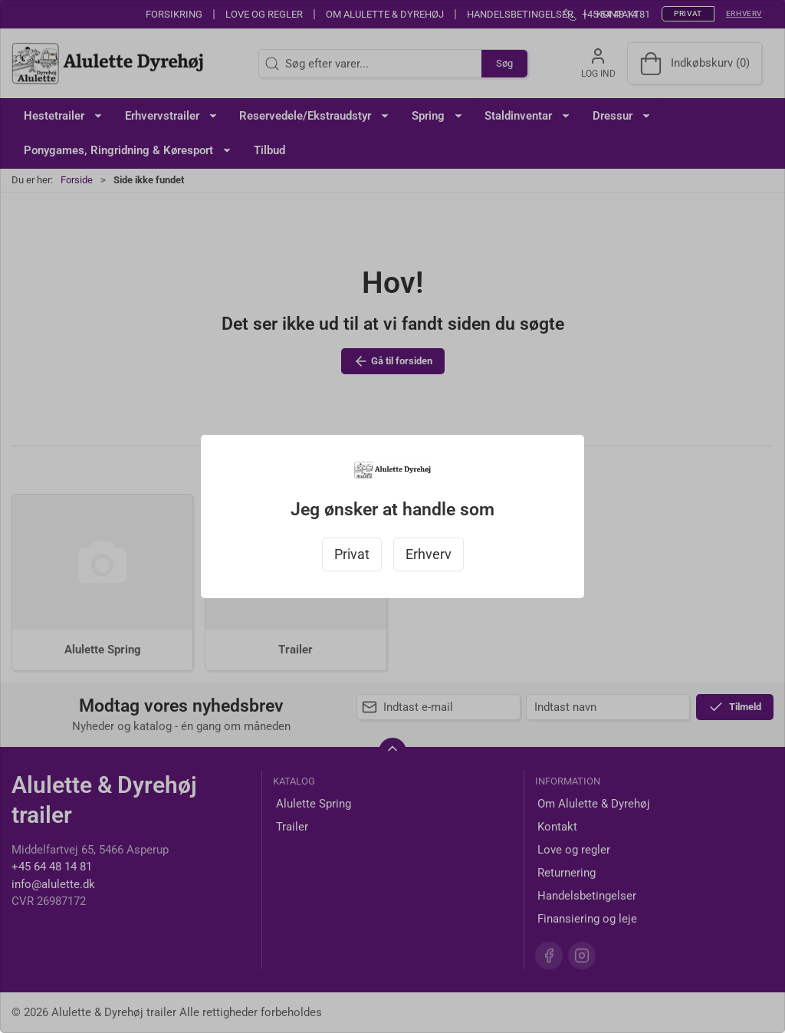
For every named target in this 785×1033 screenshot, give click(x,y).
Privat (352, 554)
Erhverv (429, 554)
